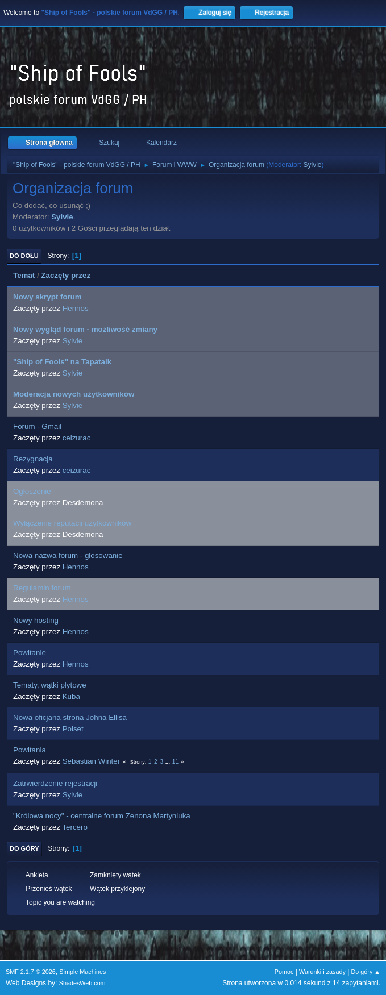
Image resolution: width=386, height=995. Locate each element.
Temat (24, 275)
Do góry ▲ (365, 971)
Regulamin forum (41, 588)
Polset (73, 729)
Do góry (24, 848)
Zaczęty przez (71, 275)
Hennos (76, 308)
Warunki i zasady (322, 971)
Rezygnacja (33, 459)
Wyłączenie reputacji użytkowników (72, 523)
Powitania (29, 750)
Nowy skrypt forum (47, 297)
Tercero (74, 827)
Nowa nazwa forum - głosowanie (68, 555)
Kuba (71, 696)
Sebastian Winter (92, 761)
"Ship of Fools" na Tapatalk (62, 361)
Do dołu (24, 255)
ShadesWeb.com (82, 983)
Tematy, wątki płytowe (49, 685)
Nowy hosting (36, 620)
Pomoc (284, 971)
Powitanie (29, 652)
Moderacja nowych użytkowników (73, 394)
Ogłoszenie (32, 491)
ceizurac (77, 438)
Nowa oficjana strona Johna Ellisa (70, 717)
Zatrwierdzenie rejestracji (55, 783)
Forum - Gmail (37, 426)
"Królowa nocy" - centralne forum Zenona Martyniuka (101, 815)
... (168, 762)
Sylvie (313, 165)
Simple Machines (82, 971)
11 (175, 762)
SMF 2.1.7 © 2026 (31, 971)
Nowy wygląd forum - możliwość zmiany (85, 329)
